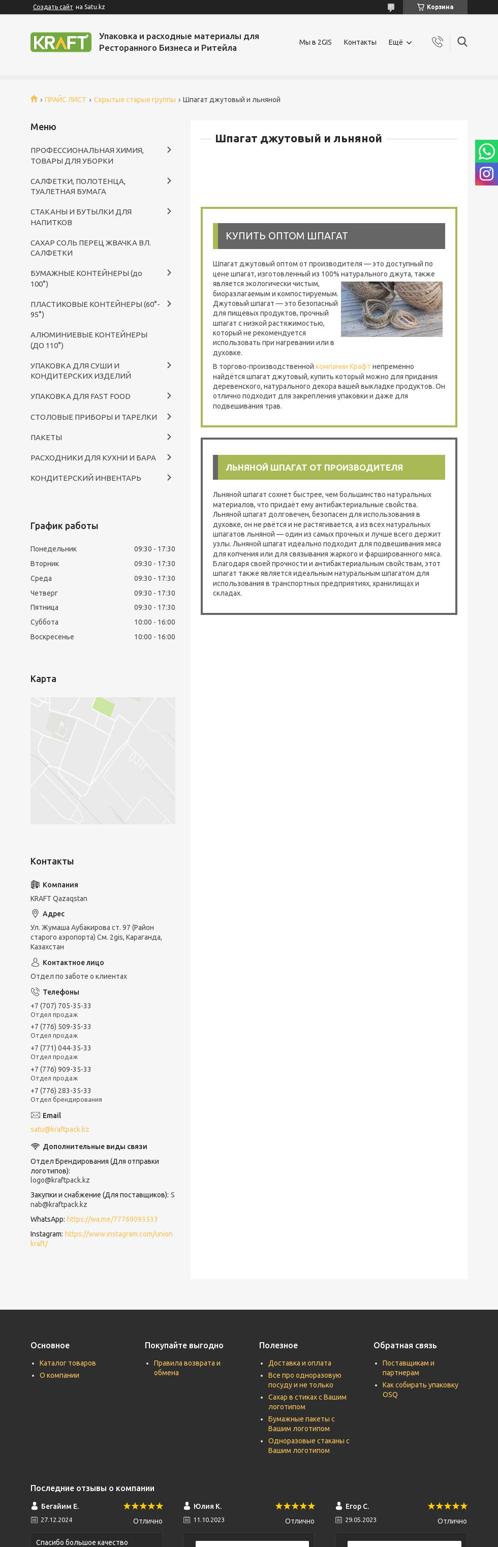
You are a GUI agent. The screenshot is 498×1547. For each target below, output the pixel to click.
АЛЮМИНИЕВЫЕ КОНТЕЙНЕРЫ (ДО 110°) (88, 339)
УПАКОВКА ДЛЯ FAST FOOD (80, 396)
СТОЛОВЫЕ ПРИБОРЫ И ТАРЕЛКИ (93, 417)
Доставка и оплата (299, 1363)
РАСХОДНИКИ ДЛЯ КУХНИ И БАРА (93, 457)
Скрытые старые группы (135, 100)
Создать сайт (53, 7)
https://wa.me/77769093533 (112, 1219)
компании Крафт (343, 366)
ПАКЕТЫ (46, 437)
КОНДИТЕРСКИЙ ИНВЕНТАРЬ (85, 478)
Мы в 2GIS (315, 42)
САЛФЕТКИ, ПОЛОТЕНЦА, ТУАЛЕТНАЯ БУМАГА (78, 186)
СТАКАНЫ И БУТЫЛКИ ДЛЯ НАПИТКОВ (81, 216)
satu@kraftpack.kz (59, 1129)
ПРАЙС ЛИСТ (65, 100)
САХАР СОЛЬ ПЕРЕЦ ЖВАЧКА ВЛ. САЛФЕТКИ (90, 247)
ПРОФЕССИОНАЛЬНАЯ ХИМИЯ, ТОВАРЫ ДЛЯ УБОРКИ (87, 155)
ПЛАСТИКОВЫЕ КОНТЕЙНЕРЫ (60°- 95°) (95, 309)
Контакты (360, 42)
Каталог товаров (68, 1363)
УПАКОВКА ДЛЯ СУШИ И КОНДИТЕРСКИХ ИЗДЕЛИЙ (80, 370)
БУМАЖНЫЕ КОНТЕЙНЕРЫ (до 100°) (86, 278)
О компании (59, 1375)
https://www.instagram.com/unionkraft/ (101, 1239)
